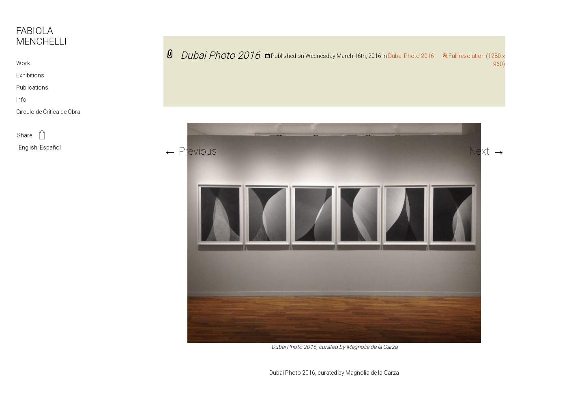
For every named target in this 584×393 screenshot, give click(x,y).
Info (21, 99)
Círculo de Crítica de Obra (48, 112)
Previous (190, 151)
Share (32, 135)
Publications (32, 87)
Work (23, 63)
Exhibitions (30, 75)
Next (487, 151)
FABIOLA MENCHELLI (41, 36)
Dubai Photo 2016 (411, 56)
